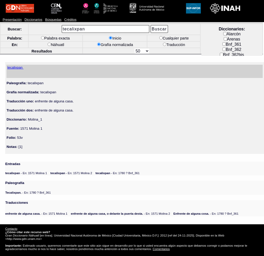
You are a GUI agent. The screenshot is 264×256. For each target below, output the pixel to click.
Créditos (70, 20)
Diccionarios (33, 20)
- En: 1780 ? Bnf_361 (117, 173)
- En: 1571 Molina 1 (26, 173)
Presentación (12, 20)
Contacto (11, 228)
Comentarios (161, 249)
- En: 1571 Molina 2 (71, 173)
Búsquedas (53, 20)
